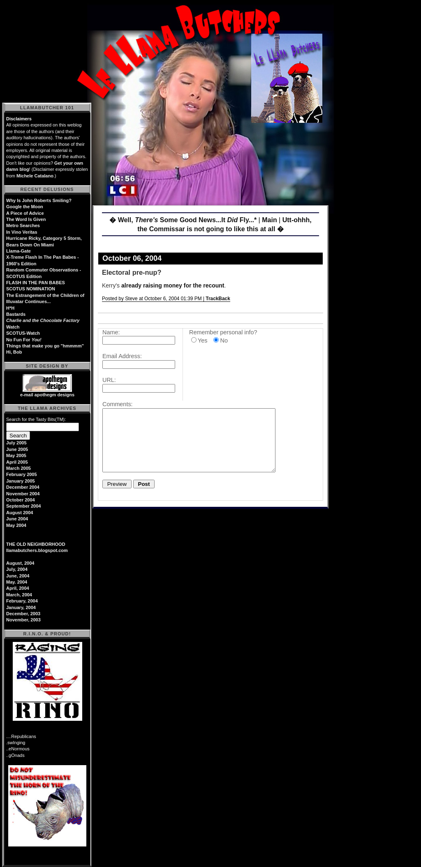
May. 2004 (16, 582)
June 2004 (17, 518)
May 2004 (16, 525)
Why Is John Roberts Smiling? (39, 200)
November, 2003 (23, 619)
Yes (202, 340)
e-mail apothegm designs (47, 394)
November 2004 (22, 493)
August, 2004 (20, 563)
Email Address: (122, 356)
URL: (109, 380)
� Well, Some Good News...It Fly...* (183, 219)
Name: (111, 332)
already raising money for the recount (172, 285)
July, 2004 (17, 569)
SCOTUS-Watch (23, 333)
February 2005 (21, 474)
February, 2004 (22, 600)
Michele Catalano (34, 175)
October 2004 (20, 499)
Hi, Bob (14, 352)
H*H (10, 308)
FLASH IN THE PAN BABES (35, 282)
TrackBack (218, 298)
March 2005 (18, 468)
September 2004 (23, 506)
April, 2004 (17, 588)
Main (269, 219)
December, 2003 (23, 613)
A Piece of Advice (25, 213)
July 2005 (16, 442)
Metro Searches (23, 225)
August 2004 (19, 512)
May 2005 (16, 455)
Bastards (15, 314)
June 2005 (17, 449)
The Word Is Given (26, 219)
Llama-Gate (18, 250)
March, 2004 (19, 594)
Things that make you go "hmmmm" (45, 345)
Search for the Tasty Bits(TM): (36, 419)
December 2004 (22, 487)
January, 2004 (21, 607)
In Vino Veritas (21, 232)
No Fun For (24, 339)
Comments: (117, 404)
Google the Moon (24, 206)
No (223, 340)
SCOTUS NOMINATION (30, 288)
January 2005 (20, 480)
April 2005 (17, 462)
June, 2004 (17, 575)
